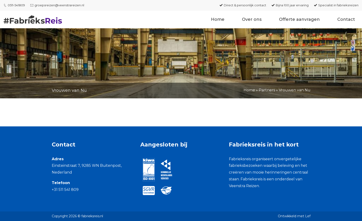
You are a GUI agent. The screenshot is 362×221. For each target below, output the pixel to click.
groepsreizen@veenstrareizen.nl (59, 5)
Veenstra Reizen (244, 186)
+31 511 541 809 (65, 189)
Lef (307, 216)
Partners (267, 90)
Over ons (252, 19)
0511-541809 (16, 5)
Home (217, 19)
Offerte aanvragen (299, 19)
